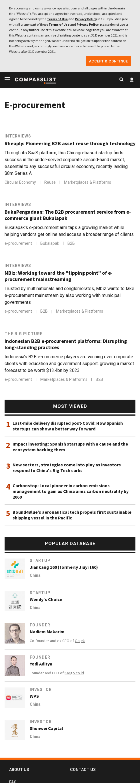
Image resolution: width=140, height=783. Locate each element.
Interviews (18, 136)
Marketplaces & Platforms (87, 182)
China (35, 575)
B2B (71, 243)
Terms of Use (57, 19)
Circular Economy (21, 182)
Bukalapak (50, 243)
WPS (34, 696)
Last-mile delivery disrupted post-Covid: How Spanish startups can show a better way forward (68, 426)
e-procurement (19, 243)
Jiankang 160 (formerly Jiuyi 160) (64, 567)
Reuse (50, 182)
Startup (40, 561)
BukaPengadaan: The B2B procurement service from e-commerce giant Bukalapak (68, 215)
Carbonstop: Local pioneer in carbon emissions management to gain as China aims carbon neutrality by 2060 (71, 491)
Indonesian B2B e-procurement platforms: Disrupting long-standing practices (66, 344)
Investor (41, 689)
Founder (40, 625)
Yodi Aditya (41, 664)
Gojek (80, 640)
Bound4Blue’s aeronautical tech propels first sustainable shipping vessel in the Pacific (72, 515)
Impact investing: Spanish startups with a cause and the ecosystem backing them (70, 446)
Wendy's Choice (46, 599)
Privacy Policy (86, 19)
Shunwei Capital (46, 728)
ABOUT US (19, 769)
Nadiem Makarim (47, 631)
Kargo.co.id (74, 672)
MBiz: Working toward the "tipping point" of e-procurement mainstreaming (59, 276)
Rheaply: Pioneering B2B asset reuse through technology (70, 143)
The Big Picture (24, 334)
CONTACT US (83, 769)
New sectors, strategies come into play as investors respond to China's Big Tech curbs (67, 467)
